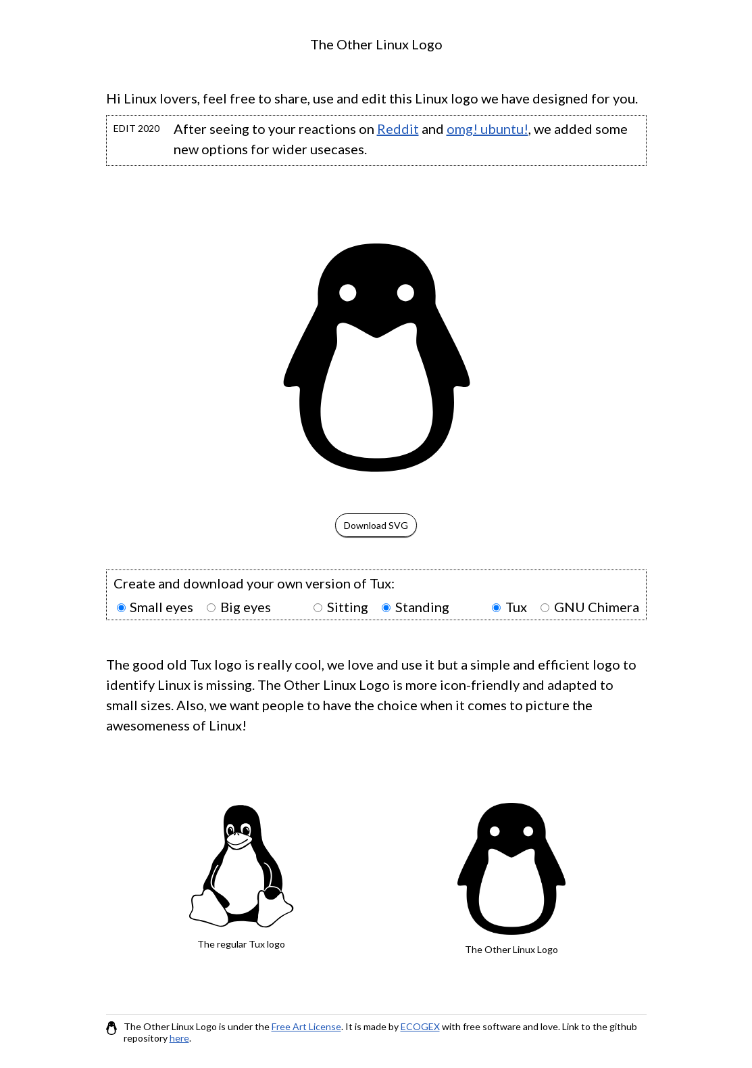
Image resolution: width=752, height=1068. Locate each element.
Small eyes (161, 607)
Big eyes (245, 607)
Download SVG (376, 525)
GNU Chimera (596, 607)
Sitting (347, 607)
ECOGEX (420, 1026)
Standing (422, 607)
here (179, 1038)
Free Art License (306, 1026)
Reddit (398, 128)
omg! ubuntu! (487, 128)
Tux (516, 607)
